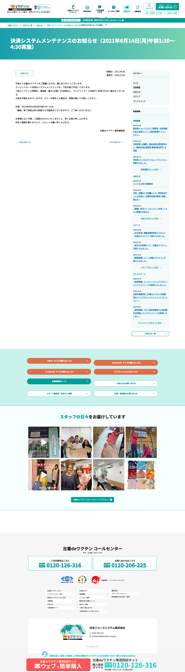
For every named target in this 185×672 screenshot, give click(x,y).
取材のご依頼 (92, 600)
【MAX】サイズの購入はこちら (59, 367)
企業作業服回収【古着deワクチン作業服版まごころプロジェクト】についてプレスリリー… (150, 297)
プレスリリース (139, 101)
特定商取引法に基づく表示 (125, 594)
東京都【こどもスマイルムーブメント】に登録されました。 (150, 161)
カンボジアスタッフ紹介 (60, 594)
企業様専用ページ (59, 398)
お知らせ (39, 25)
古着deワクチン (12, 25)
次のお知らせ (117, 142)
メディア (136, 96)
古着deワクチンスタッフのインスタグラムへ (92, 522)
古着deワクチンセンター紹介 (60, 597)
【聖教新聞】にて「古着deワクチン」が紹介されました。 (149, 259)
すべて (135, 83)
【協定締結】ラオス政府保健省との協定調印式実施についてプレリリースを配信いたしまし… (150, 313)
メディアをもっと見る (150, 267)
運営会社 (92, 609)
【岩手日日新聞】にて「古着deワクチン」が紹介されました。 (150, 247)
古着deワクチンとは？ (60, 591)
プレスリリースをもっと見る (149, 322)
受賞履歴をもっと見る (150, 169)
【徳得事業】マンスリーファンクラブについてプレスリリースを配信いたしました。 (150, 283)
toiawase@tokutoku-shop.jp (100, 636)
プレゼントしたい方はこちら (126, 382)
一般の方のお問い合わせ (126, 398)
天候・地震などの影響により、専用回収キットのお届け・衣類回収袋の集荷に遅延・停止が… (150, 196)
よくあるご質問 (92, 594)
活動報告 (60, 600)
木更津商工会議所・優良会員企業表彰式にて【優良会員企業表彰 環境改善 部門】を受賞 (150, 147)
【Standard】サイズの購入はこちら (126, 367)
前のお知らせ (22, 142)
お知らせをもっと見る (150, 218)
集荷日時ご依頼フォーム (92, 597)
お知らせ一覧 (27, 25)
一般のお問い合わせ (92, 603)
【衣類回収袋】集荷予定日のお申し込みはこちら (92, 20)
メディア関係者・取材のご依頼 (59, 413)
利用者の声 (60, 610)
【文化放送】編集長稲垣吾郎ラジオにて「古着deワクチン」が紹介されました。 (149, 234)
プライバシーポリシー (125, 591)
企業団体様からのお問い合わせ (92, 606)
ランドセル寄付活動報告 (143, 183)
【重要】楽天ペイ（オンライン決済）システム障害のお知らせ (150, 210)
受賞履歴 (136, 87)
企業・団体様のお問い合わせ (126, 413)
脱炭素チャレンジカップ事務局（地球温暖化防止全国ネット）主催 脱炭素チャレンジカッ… (150, 131)
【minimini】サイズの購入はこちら (59, 382)
